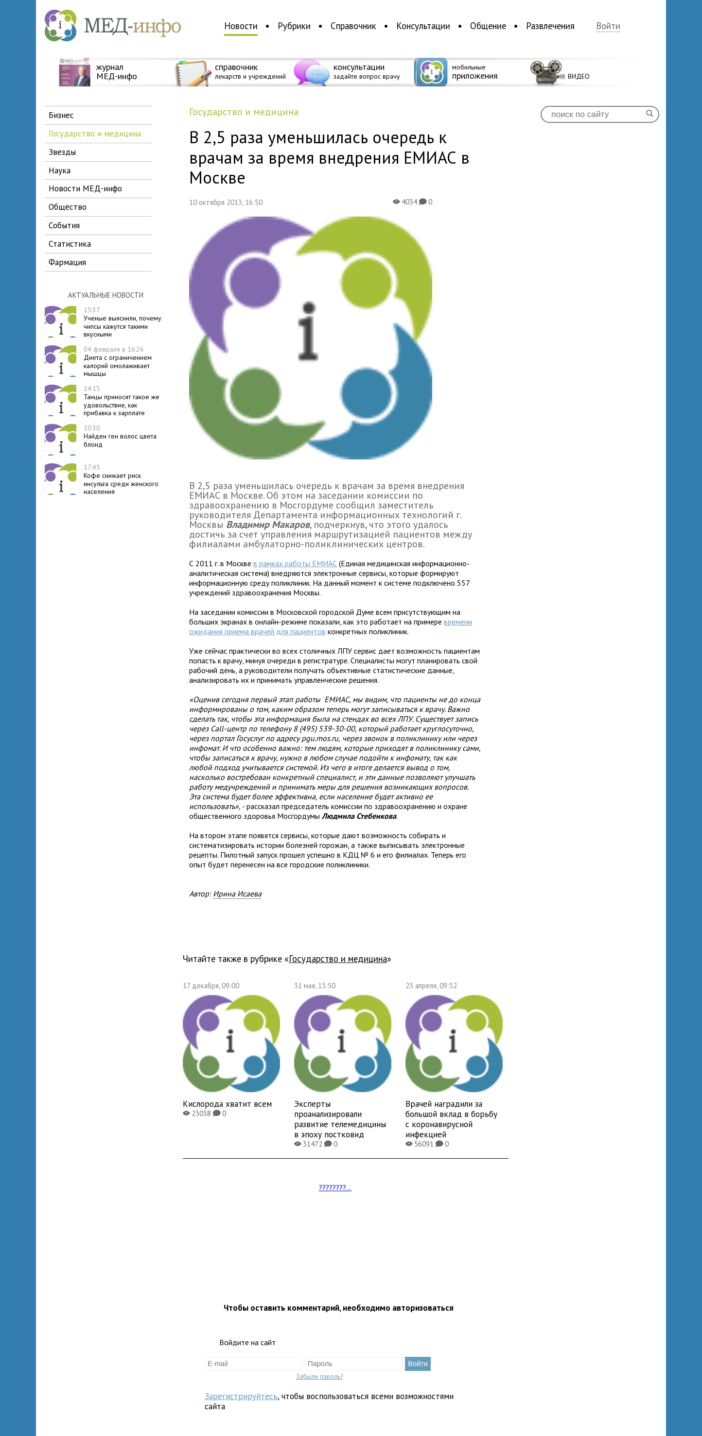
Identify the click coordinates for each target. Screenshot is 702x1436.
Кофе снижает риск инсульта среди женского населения (121, 479)
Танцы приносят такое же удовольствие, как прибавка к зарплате (121, 400)
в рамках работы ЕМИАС (295, 563)
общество (68, 206)
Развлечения (550, 26)
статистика (70, 243)
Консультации (423, 26)
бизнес (61, 114)
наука (59, 170)
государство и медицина (95, 133)
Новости (241, 26)
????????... (335, 1187)
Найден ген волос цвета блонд (120, 436)
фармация (67, 262)
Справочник (353, 26)
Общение (488, 26)
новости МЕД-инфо (85, 188)
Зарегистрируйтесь (241, 1396)
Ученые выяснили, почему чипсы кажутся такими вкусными (122, 321)
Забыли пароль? (319, 1376)
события (64, 225)
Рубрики (294, 26)
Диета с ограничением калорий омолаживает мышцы (118, 361)
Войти (608, 26)
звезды (62, 151)
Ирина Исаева (237, 893)
